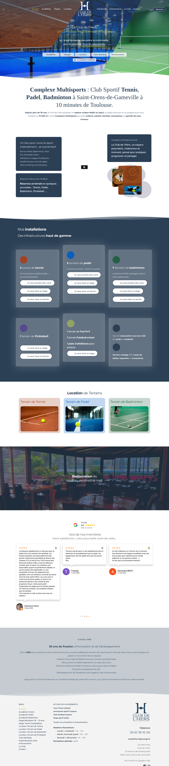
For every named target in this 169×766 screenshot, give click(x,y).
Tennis (36, 187)
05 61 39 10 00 (140, 732)
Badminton (26, 191)
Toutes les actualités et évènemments (70, 722)
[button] (5, 9)
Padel (45, 187)
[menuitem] (35, 9)
